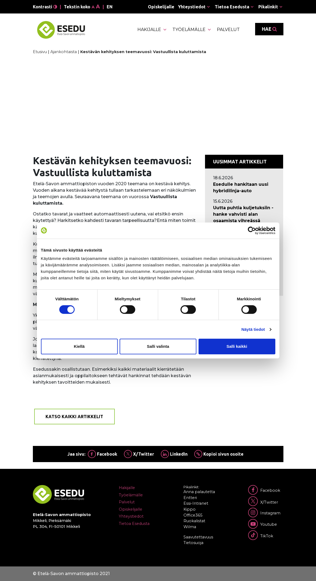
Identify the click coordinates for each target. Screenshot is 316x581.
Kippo (189, 509)
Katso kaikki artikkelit (74, 416)
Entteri (190, 497)
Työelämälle (191, 29)
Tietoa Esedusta (232, 6)
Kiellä (79, 346)
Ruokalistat (194, 520)
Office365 (192, 515)
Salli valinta (158, 346)
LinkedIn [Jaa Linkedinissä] (174, 454)
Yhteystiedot (192, 6)
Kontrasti (45, 6)
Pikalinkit (268, 6)
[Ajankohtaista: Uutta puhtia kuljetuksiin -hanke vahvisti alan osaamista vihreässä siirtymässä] (244, 218)
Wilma (189, 526)
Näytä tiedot (253, 329)
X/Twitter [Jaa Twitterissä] (139, 454)
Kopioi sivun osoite (219, 454)
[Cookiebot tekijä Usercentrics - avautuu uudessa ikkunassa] (251, 230)
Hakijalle (152, 29)
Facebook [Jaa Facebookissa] (102, 454)
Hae (269, 29)
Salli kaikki (237, 346)
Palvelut (228, 29)
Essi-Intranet (195, 503)
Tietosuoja (193, 542)
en (110, 6)
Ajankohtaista (63, 51)
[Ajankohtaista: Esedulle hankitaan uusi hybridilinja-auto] (244, 187)
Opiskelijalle (161, 6)
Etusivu (40, 51)
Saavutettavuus (198, 537)
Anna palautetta (199, 491)
